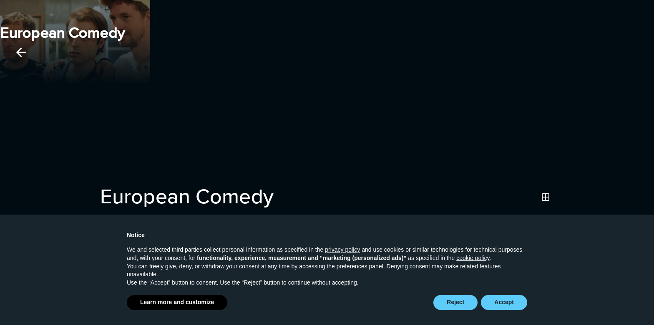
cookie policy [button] (472, 258)
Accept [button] (504, 302)
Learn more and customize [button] (177, 302)
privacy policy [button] (342, 250)
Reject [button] (455, 302)
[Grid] (545, 197)
